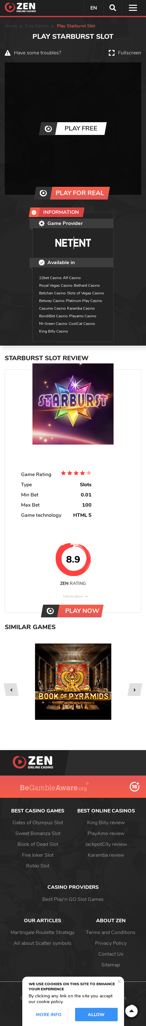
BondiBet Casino (53, 316)
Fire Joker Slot (37, 855)
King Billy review (106, 822)
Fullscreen (129, 52)
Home (11, 26)
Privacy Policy (111, 943)
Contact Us (110, 954)
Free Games (37, 26)
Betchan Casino (52, 293)
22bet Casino (50, 278)
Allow (96, 1015)
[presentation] (10, 689)
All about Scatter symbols (43, 943)
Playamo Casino (82, 316)
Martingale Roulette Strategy (42, 932)
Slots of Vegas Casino (85, 293)
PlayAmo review (105, 833)
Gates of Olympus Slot (37, 822)
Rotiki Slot (37, 865)
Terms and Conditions (111, 932)
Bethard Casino (87, 285)
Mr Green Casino (53, 324)
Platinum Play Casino (84, 301)
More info (48, 1015)
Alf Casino (72, 278)
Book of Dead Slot (37, 844)
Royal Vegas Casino (56, 285)
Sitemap (110, 964)
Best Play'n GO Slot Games (73, 899)
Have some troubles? (37, 52)
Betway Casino (52, 301)
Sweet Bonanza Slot (37, 833)
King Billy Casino (53, 331)
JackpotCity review (106, 844)
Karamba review (106, 855)
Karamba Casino (81, 308)
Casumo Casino (52, 308)
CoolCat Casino (82, 324)
